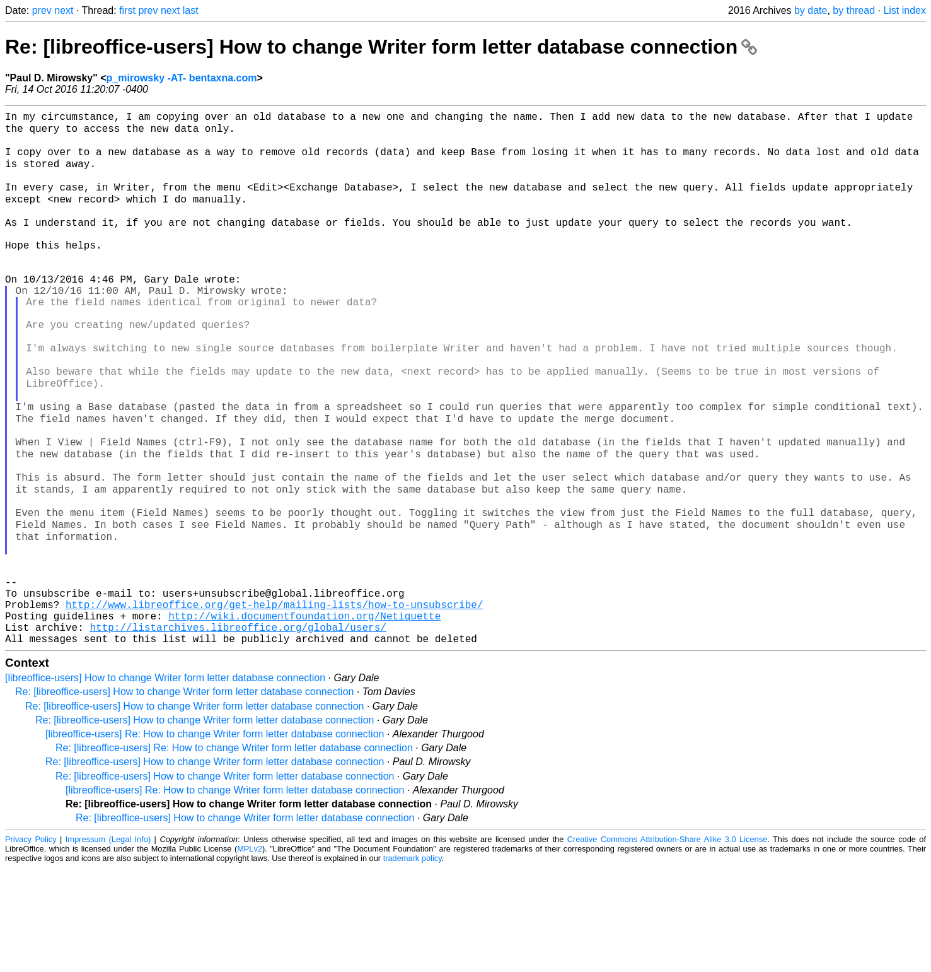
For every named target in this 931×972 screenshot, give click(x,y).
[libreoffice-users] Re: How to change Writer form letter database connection (214, 838)
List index (904, 10)
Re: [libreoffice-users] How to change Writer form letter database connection (381, 46)
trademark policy (412, 962)
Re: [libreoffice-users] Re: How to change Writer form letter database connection (234, 851)
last (191, 10)
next (63, 10)
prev (42, 10)
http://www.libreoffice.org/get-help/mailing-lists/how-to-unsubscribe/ (274, 701)
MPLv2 (249, 952)
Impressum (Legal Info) (108, 943)
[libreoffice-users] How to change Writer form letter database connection (165, 781)
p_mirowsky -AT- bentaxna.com (182, 78)
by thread (854, 10)
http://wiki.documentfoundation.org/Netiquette (304, 715)
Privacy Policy (31, 943)
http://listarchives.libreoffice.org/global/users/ (238, 728)
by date (810, 10)
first (127, 10)
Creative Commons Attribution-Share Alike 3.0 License (667, 943)
